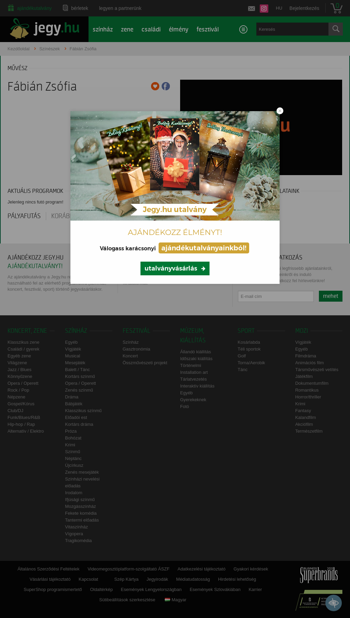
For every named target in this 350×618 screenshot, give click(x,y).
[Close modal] (280, 110)
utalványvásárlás (171, 268)
